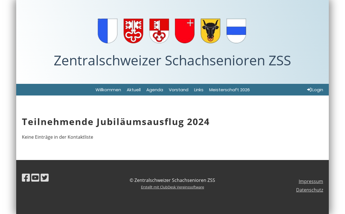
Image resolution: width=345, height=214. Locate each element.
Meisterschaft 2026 (229, 90)
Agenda (154, 90)
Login (314, 90)
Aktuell (134, 90)
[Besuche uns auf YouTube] (35, 177)
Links (198, 90)
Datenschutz (309, 190)
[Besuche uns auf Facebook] (26, 177)
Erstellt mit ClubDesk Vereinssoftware (172, 187)
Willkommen (108, 90)
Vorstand (178, 90)
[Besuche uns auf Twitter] (45, 177)
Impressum (311, 181)
